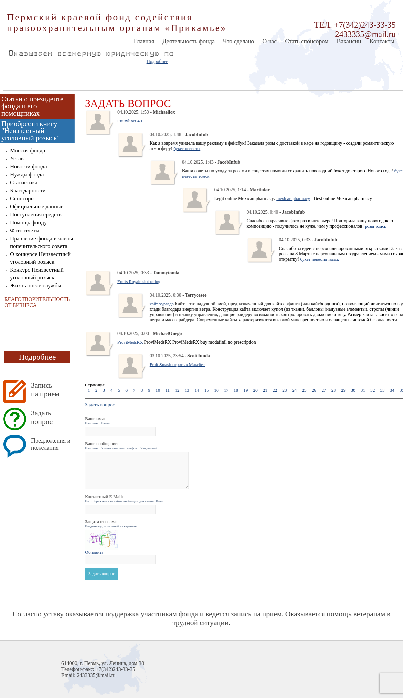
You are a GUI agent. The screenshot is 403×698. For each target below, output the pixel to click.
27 (323, 390)
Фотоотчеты (24, 230)
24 (294, 390)
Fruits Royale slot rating (138, 281)
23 (284, 390)
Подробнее (157, 61)
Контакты (382, 41)
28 (333, 390)
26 (314, 390)
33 (382, 390)
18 (235, 390)
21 (265, 390)
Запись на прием (45, 389)
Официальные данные (36, 206)
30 (353, 390)
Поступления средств (36, 214)
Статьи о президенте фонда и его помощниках (32, 106)
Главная (144, 41)
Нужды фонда (27, 174)
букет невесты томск (319, 259)
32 (372, 390)
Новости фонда (28, 166)
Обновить (94, 552)
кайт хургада (162, 303)
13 (187, 390)
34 (392, 390)
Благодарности (28, 190)
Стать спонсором (306, 41)
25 (304, 390)
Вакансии (349, 41)
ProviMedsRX (130, 342)
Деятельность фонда (188, 41)
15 (206, 390)
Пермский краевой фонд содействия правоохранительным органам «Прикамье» (117, 22)
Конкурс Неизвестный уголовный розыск (37, 274)
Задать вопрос (42, 417)
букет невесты (187, 148)
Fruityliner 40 (129, 120)
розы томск (375, 226)
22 (275, 390)
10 (158, 390)
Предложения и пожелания (50, 444)
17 (226, 390)
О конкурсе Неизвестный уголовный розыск (40, 258)
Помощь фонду (28, 222)
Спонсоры (22, 198)
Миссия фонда (27, 150)
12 (177, 390)
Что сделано (238, 41)
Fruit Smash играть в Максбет (177, 364)
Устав (17, 158)
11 (168, 390)
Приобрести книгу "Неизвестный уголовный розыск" (30, 131)
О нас (269, 41)
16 (216, 390)
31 (363, 390)
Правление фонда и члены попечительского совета (41, 242)
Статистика (23, 182)
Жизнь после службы (35, 285)
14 (197, 390)
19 (245, 390)
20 (255, 390)
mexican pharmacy (293, 198)
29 (343, 390)
